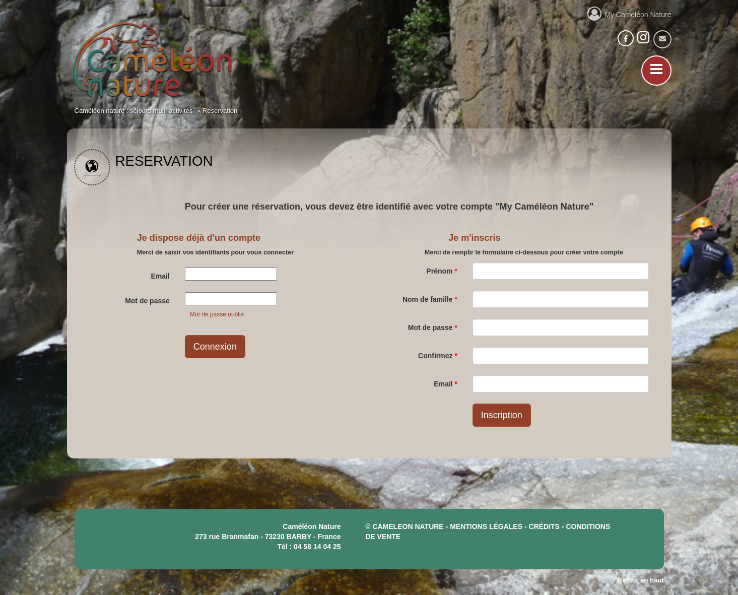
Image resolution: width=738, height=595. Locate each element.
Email (160, 276)
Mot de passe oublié (217, 314)
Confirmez (437, 356)
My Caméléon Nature (629, 13)
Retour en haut (641, 580)
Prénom (441, 271)
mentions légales (486, 526)
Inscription (501, 415)
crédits (544, 526)
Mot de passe (147, 301)
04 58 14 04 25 (317, 547)
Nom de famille (429, 299)
